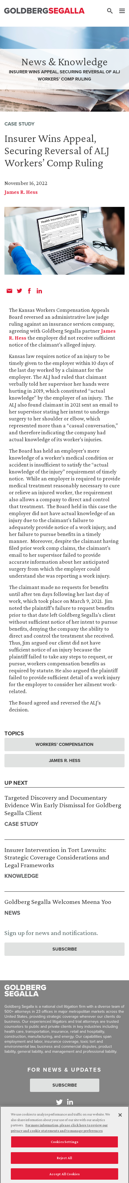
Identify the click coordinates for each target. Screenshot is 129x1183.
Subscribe (64, 949)
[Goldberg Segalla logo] (44, 11)
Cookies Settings (64, 1144)
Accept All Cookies (64, 1176)
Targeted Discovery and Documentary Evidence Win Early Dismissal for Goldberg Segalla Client (62, 805)
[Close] (120, 1117)
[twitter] (19, 291)
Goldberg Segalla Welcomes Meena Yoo (57, 901)
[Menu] (119, 11)
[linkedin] (39, 291)
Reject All (64, 1159)
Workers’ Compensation (64, 744)
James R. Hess (21, 192)
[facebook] (29, 291)
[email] (9, 291)
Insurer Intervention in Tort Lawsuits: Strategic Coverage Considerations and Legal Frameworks (56, 857)
